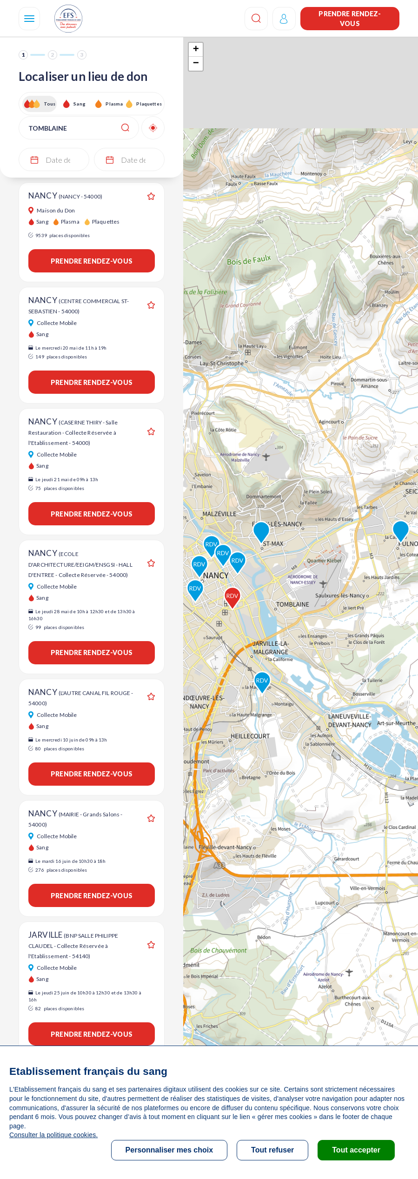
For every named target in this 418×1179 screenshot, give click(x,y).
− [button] (196, 64)
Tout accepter (356, 1150)
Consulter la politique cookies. (53, 1135)
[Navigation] (29, 18)
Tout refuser (272, 1150)
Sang (79, 103)
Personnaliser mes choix (169, 1150)
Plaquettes (148, 103)
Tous (50, 103)
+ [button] (196, 50)
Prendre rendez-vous (349, 18)
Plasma (114, 103)
